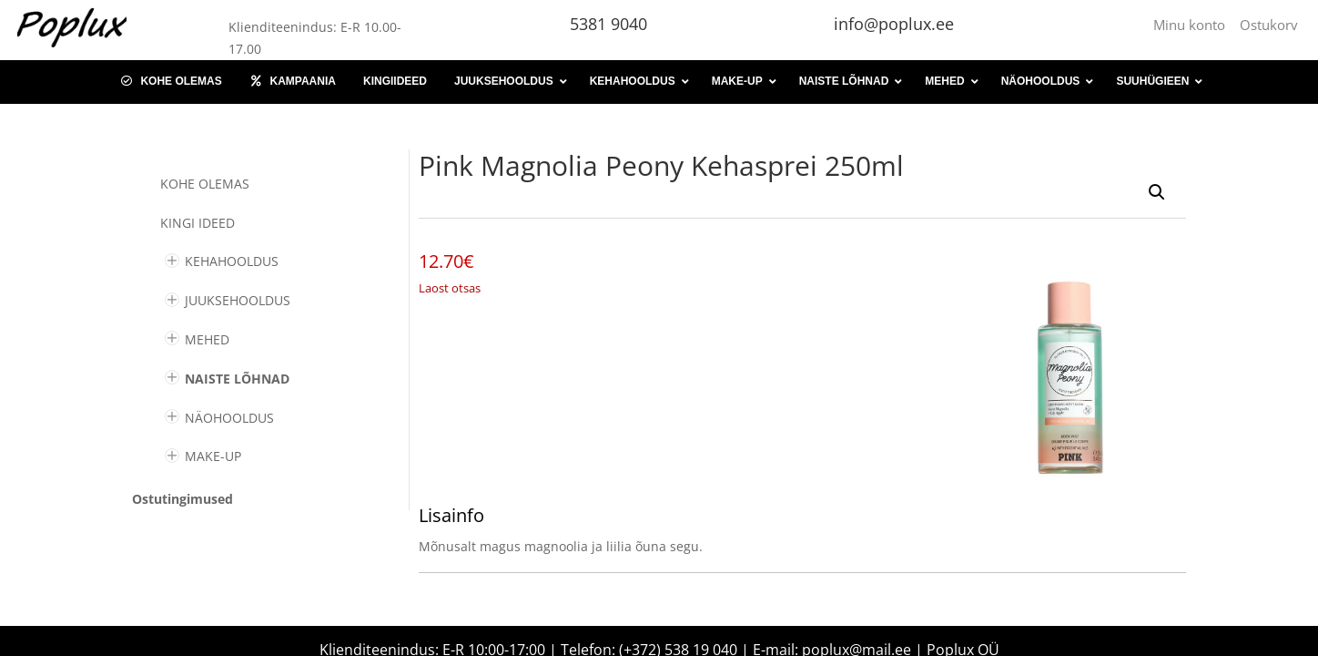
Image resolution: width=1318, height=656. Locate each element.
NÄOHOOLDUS (229, 417)
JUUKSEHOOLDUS (237, 300)
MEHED (207, 339)
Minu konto (1192, 24)
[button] (1157, 192)
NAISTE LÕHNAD (237, 378)
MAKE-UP (213, 456)
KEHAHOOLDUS (232, 261)
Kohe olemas (204, 183)
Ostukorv (1269, 24)
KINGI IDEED (197, 222)
